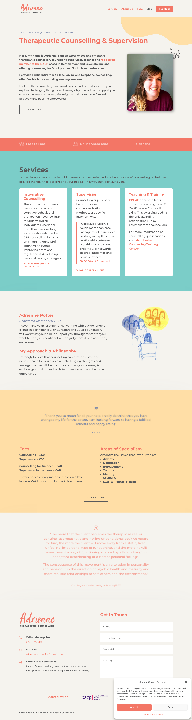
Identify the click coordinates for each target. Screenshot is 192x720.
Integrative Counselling (34, 196)
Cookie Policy (145, 714)
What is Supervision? (90, 270)
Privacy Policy (158, 714)
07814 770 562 (34, 642)
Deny (170, 707)
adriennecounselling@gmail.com (44, 654)
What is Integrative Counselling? (37, 265)
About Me (127, 9)
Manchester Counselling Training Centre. (143, 244)
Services (112, 9)
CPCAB (134, 200)
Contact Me (33, 109)
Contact (165, 9)
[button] (186, 682)
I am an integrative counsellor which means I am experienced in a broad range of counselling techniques (93, 177)
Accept (134, 707)
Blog (149, 9)
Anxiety (108, 459)
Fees (140, 9)
